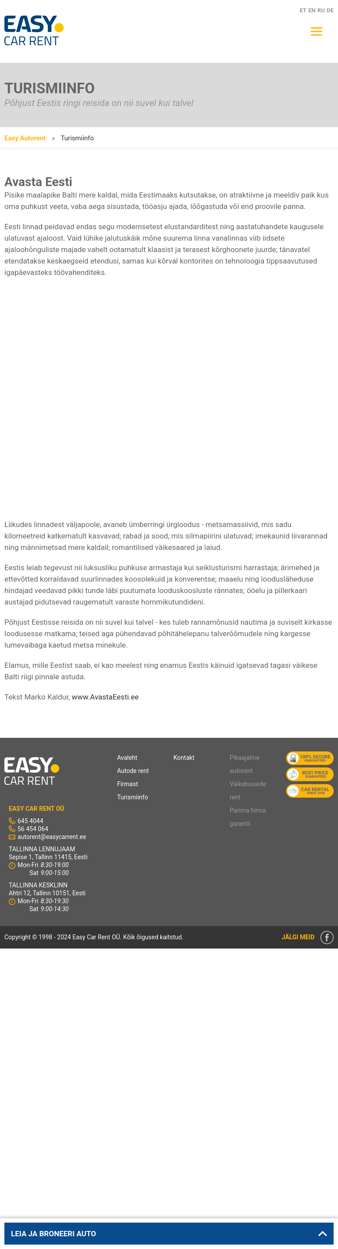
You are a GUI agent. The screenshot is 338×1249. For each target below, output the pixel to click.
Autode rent (133, 770)
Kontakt (183, 757)
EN (312, 10)
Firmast (127, 783)
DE (330, 10)
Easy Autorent (25, 138)
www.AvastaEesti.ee (105, 696)
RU (321, 10)
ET (303, 10)
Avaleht (127, 757)
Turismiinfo (77, 138)
